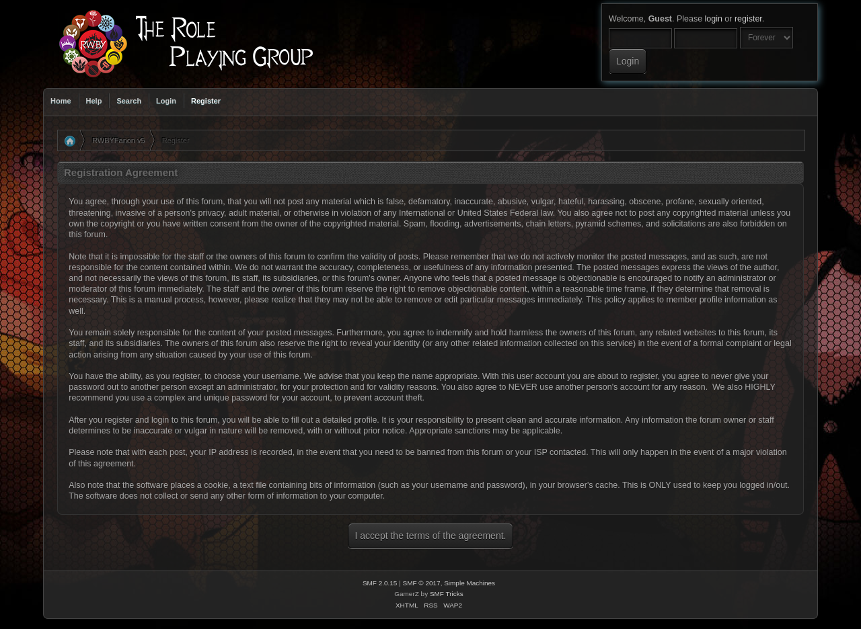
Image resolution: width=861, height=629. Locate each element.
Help (94, 101)
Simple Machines (469, 583)
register (748, 19)
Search (128, 101)
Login (166, 101)
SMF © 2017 (422, 583)
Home (60, 101)
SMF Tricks (446, 593)
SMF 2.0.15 (380, 583)
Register (206, 101)
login (713, 19)
